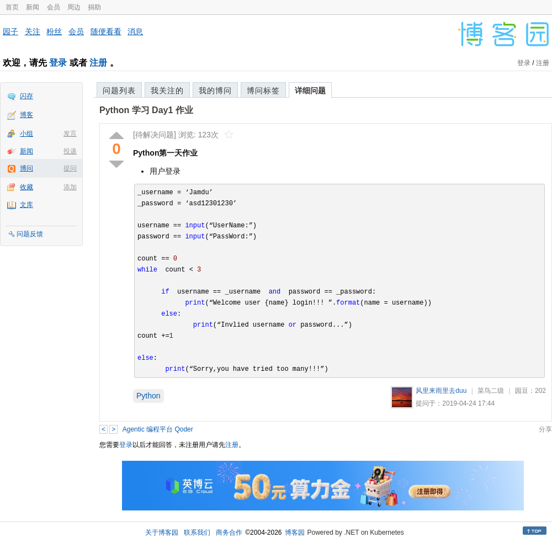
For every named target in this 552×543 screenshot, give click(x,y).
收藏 (26, 187)
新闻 (32, 7)
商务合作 (229, 532)
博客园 (295, 532)
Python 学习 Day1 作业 (146, 110)
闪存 (26, 96)
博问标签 (263, 90)
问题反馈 (30, 234)
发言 (70, 133)
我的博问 (215, 90)
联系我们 (197, 532)
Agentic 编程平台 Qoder (158, 429)
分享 (545, 429)
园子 (10, 31)
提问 (70, 168)
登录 (58, 62)
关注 (32, 31)
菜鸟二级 (490, 391)
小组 (26, 133)
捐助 (94, 7)
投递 (70, 151)
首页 (12, 7)
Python (148, 395)
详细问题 (310, 90)
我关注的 (167, 90)
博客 (26, 115)
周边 (74, 7)
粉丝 (54, 31)
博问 (26, 168)
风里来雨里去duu (441, 391)
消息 (135, 31)
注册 (98, 62)
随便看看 (106, 31)
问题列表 (119, 90)
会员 (53, 7)
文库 (26, 205)
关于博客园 (161, 532)
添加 (70, 187)
